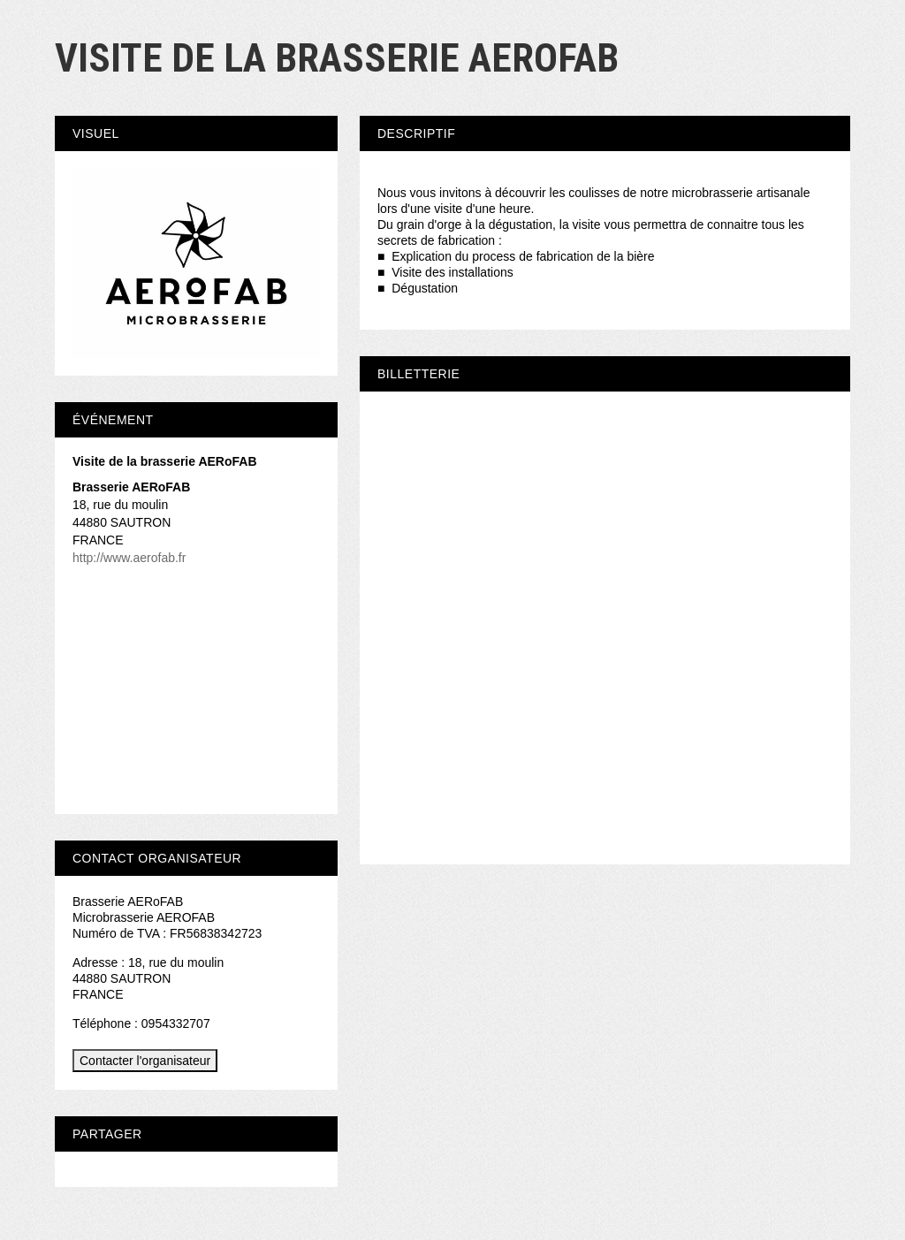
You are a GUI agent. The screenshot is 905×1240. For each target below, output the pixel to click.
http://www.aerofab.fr (129, 558)
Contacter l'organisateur (145, 1061)
